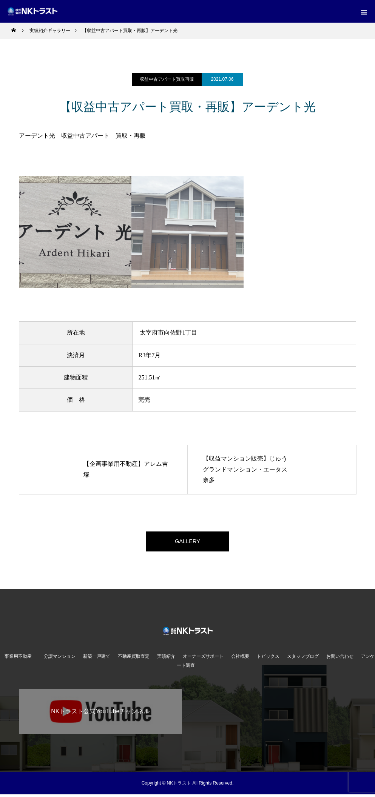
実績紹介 (166, 659)
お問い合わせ (339, 659)
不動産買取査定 (134, 659)
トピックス (268, 659)
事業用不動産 (20, 659)
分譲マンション (60, 659)
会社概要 (240, 659)
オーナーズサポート (203, 659)
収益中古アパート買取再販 (167, 79)
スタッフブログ (303, 659)
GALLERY (188, 542)
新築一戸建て (96, 659)
